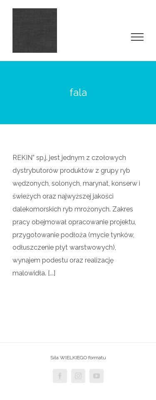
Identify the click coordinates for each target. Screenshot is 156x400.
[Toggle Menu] (137, 37)
